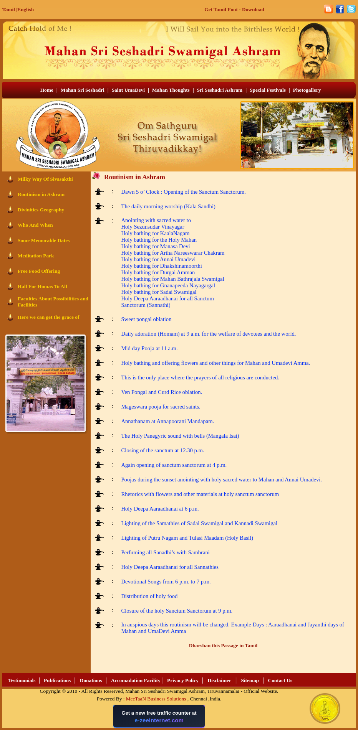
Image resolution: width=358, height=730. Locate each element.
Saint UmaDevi (128, 90)
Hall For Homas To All (42, 286)
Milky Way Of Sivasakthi (45, 179)
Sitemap (250, 680)
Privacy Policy (183, 680)
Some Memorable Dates (44, 240)
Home (46, 90)
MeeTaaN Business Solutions (156, 699)
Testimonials (21, 680)
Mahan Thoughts (171, 90)
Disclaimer (219, 680)
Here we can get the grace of (48, 317)
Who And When (35, 225)
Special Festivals (268, 90)
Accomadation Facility (135, 680)
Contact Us (280, 680)
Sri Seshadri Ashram (220, 90)
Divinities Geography (41, 210)
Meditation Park (36, 256)
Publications (57, 680)
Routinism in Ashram (41, 194)
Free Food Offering (39, 271)
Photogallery (307, 90)
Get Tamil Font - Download (234, 9)
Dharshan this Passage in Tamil (223, 645)
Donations (91, 680)
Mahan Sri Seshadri (82, 90)
